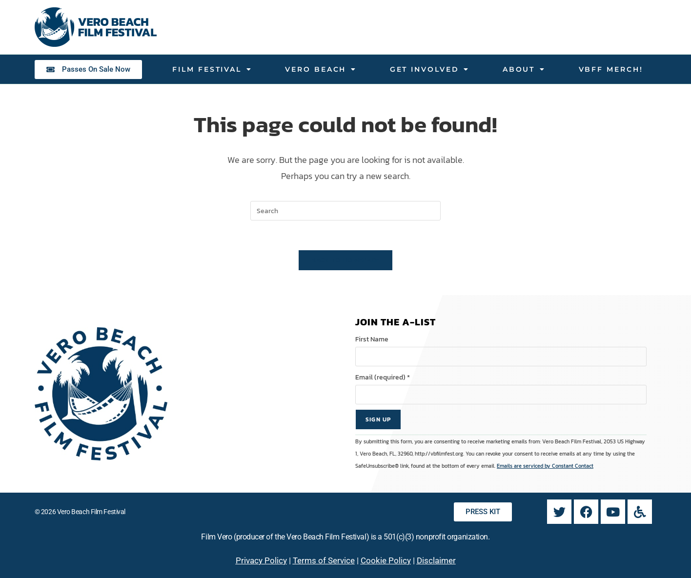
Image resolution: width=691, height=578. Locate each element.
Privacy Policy (261, 560)
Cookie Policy (386, 560)
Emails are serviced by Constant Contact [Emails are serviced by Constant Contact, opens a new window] (545, 466)
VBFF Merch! (611, 69)
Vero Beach (321, 69)
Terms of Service (324, 560)
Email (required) (382, 377)
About (524, 69)
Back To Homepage (345, 260)
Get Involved (430, 69)
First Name (371, 339)
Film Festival (212, 69)
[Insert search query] (345, 210)
